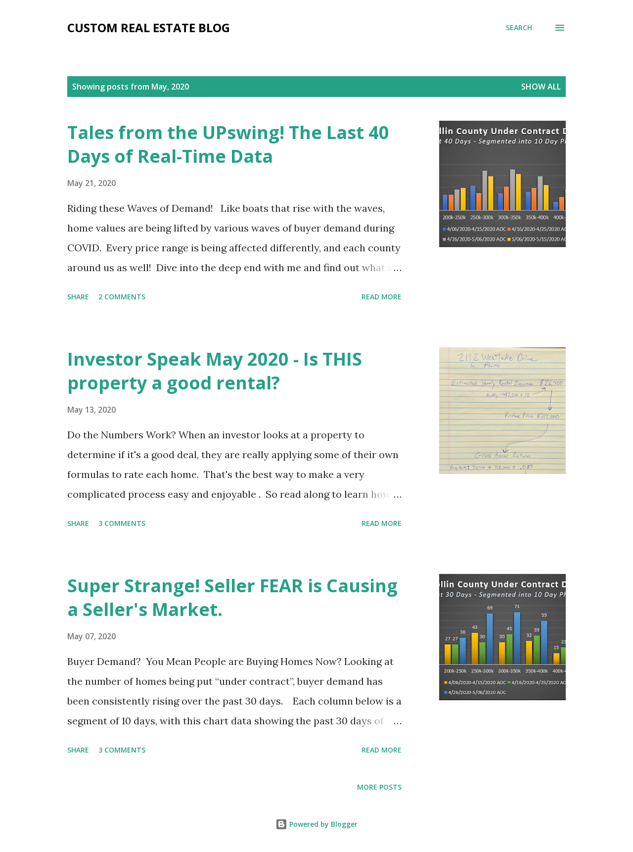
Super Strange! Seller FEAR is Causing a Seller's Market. (232, 597)
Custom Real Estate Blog (148, 27)
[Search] (519, 28)
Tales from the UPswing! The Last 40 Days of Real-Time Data (228, 144)
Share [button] (78, 296)
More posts (379, 787)
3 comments (121, 523)
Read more (382, 296)
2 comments (121, 296)
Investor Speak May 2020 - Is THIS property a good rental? (214, 371)
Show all (541, 86)
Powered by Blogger (316, 824)
